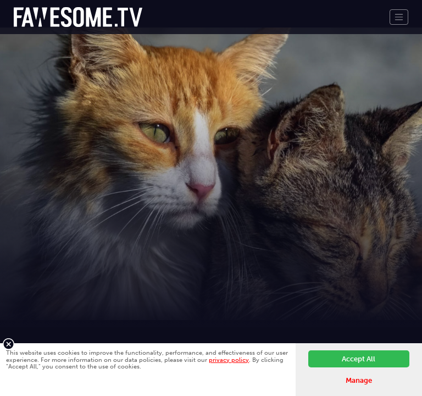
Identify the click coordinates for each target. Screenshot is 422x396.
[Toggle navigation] (399, 17)
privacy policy (229, 360)
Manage (359, 380)
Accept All (358, 359)
